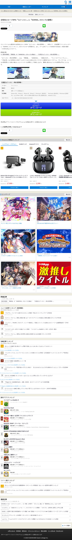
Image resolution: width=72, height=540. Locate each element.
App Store (36, 106)
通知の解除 (44, 531)
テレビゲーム (45, 144)
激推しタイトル (39, 14)
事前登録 (31, 14)
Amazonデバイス (34, 144)
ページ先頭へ (67, 525)
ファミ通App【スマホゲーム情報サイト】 (11, 10)
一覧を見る (68, 140)
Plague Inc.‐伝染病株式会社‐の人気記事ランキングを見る (14, 386)
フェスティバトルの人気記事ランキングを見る (12, 358)
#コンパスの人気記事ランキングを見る (10, 350)
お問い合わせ (11, 531)
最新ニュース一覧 (27, 10)
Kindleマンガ (22, 144)
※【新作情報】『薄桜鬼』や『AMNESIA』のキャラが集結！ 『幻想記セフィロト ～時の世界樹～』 (30, 54)
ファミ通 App (6, 2)
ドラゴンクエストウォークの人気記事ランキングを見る (14, 373)
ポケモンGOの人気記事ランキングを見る (11, 379)
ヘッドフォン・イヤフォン (9, 144)
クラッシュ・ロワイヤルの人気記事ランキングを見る (13, 364)
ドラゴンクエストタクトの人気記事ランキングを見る (13, 392)
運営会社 (24, 531)
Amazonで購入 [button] (15, 187)
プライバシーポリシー (34, 531)
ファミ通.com (51, 531)
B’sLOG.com (59, 531)
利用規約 (18, 531)
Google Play (36, 112)
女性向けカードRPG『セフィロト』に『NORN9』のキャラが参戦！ (51, 10)
